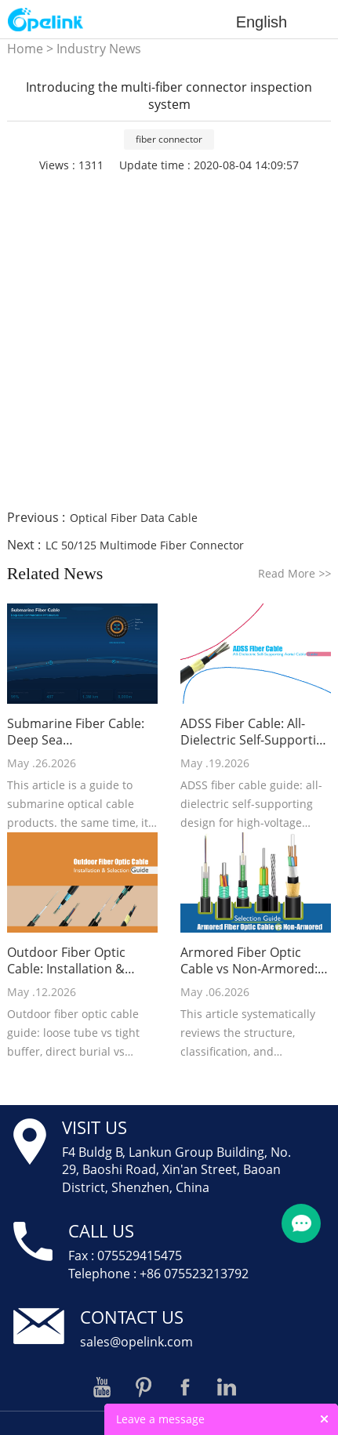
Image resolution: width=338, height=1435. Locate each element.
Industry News (98, 48)
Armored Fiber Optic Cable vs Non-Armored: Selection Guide (249, 960)
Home (25, 48)
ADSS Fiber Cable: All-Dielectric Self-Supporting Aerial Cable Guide (255, 732)
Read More (294, 573)
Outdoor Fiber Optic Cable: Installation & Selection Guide (66, 960)
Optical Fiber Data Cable (134, 517)
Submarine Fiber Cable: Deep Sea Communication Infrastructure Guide (75, 732)
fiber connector (169, 139)
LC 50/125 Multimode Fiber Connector (144, 545)
